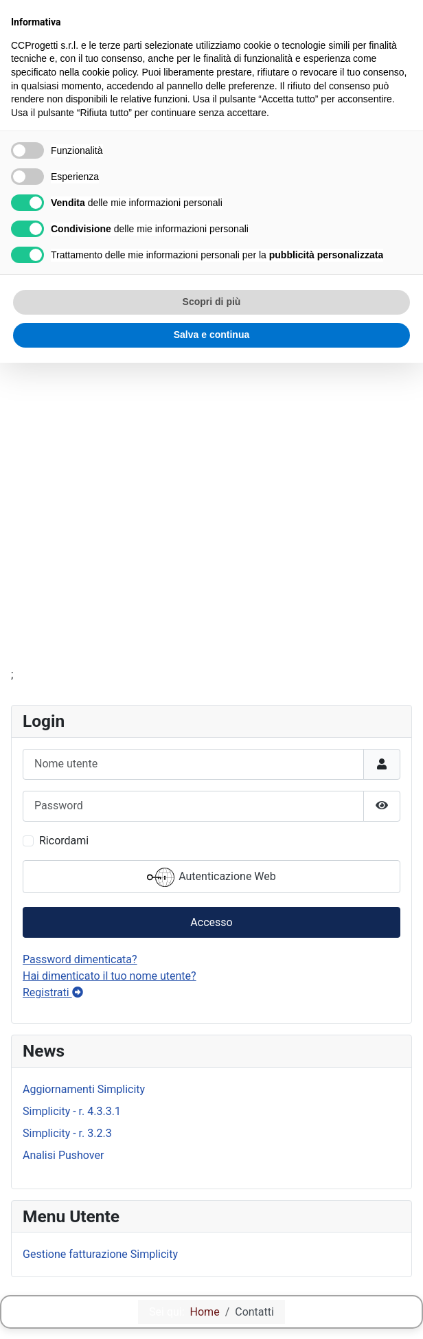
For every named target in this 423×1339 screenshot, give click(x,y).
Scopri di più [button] (212, 301)
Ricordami (64, 840)
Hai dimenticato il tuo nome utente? (109, 975)
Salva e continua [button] (211, 334)
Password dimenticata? (80, 959)
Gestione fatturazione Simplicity (100, 1254)
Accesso (211, 922)
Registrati (53, 992)
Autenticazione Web (211, 877)
